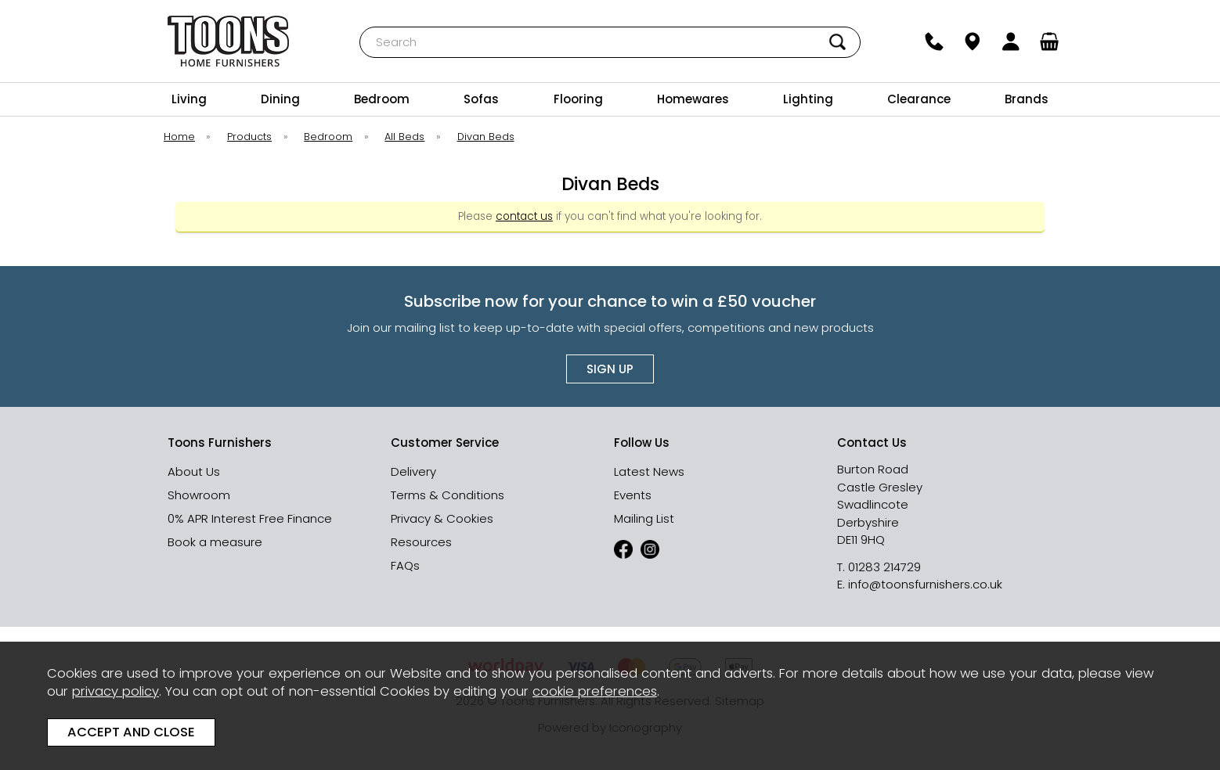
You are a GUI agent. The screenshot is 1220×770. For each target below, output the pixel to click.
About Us (194, 471)
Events (633, 495)
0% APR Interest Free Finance (250, 518)
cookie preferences (594, 691)
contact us (524, 216)
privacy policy (115, 691)
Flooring (578, 99)
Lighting (808, 99)
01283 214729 (884, 567)
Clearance (919, 99)
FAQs (405, 565)
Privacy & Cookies (442, 518)
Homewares (693, 99)
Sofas (481, 99)
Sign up (610, 369)
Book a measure (215, 542)
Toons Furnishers (228, 41)
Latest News (649, 471)
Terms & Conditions (447, 495)
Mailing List (644, 518)
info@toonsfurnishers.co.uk (925, 584)
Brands (1027, 99)
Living (189, 99)
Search (359, 26)
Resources (421, 542)
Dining (280, 99)
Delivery (413, 471)
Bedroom (382, 99)
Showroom (199, 495)
